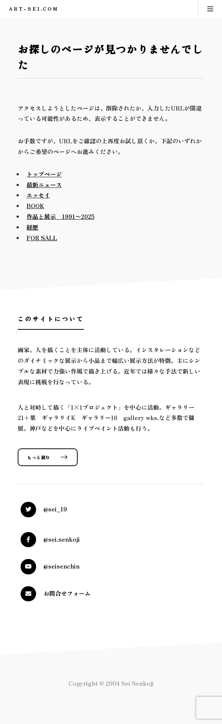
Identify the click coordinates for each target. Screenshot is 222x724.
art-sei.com (34, 8)
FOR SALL (42, 237)
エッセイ (38, 194)
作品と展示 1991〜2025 (61, 216)
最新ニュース (44, 184)
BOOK (35, 205)
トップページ (44, 173)
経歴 (32, 227)
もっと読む (38, 457)
